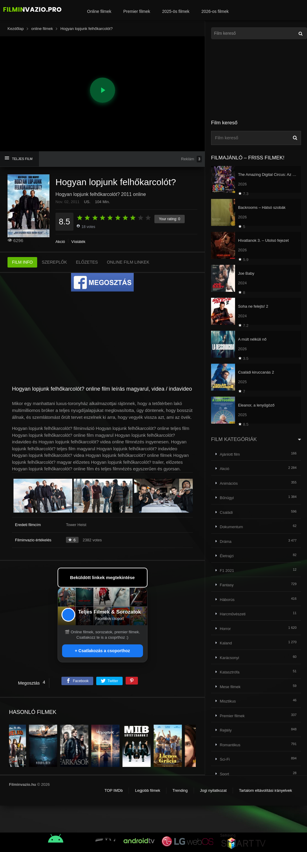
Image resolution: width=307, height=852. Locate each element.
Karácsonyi (229, 657)
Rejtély (226, 730)
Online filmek (99, 11)
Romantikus (230, 745)
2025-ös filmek (175, 11)
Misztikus (228, 701)
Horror (225, 628)
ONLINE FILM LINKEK (128, 262)
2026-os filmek (215, 11)
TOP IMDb (113, 790)
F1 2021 (227, 570)
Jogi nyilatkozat (213, 790)
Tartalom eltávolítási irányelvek (265, 790)
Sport (224, 774)
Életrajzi (227, 556)
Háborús (227, 599)
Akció (60, 241)
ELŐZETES (87, 262)
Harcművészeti (233, 614)
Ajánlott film (230, 454)
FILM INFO (22, 262)
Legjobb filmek (147, 790)
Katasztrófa (230, 672)
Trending (180, 790)
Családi (226, 512)
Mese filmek (230, 687)
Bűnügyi (227, 498)
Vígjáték (78, 241)
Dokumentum (231, 527)
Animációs (229, 483)
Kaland (226, 643)
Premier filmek (136, 11)
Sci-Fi (225, 759)
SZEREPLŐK (54, 262)
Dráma (225, 541)
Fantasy (227, 585)
